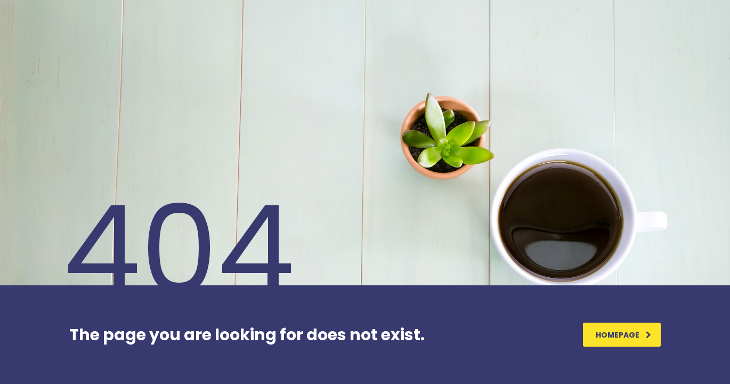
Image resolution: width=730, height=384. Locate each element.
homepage (623, 335)
